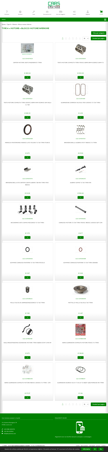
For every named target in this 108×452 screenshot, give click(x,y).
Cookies (103, 445)
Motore (14, 24)
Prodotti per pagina (98, 38)
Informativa (86, 449)
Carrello (101, 13)
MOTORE (14, 28)
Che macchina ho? (47, 13)
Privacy (98, 445)
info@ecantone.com (10, 433)
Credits (78, 445)
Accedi (74, 13)
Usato (33, 13)
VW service (6, 13)
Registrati (88, 13)
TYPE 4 (5, 28)
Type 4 (9, 24)
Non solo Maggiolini (60, 13)
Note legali (92, 445)
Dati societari (84, 445)
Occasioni (20, 13)
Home (3, 24)
